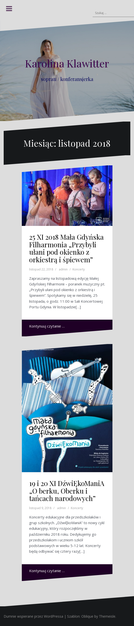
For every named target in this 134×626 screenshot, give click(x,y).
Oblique (87, 616)
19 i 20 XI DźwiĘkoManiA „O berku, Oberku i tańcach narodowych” (66, 491)
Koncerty (79, 269)
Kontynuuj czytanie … (47, 326)
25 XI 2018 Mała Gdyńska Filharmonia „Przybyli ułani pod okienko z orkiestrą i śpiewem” (66, 248)
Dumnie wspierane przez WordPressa (33, 616)
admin (63, 269)
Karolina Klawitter (67, 63)
